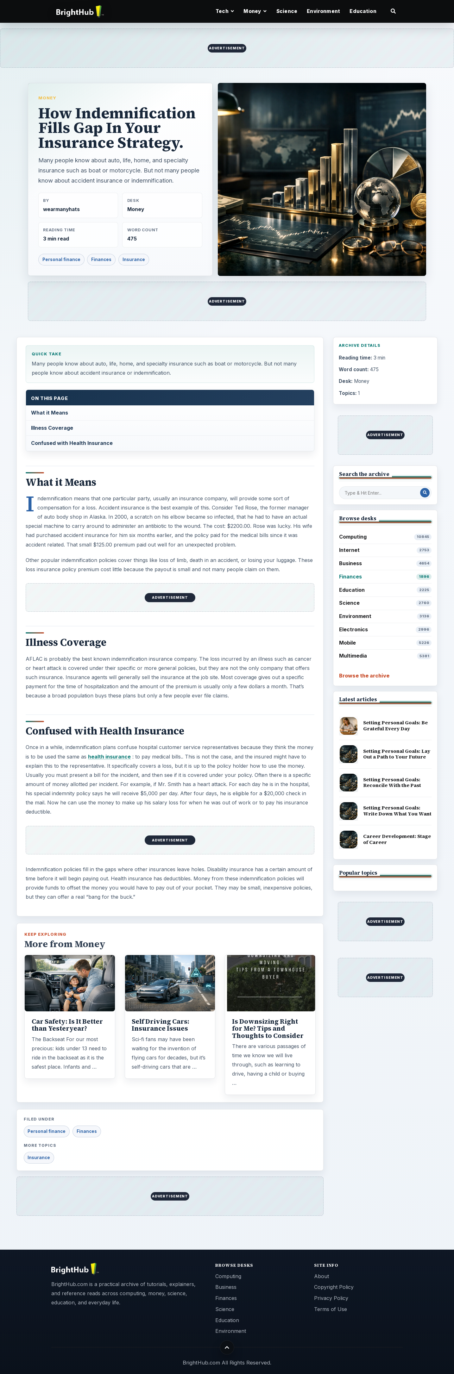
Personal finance (61, 259)
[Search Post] (425, 492)
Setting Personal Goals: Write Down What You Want (397, 810)
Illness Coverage (52, 428)
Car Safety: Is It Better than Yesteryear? (67, 1025)
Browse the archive (364, 675)
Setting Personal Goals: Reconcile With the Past (392, 782)
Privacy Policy (331, 1298)
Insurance (134, 259)
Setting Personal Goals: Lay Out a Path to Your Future (396, 754)
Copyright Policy (334, 1287)
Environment (323, 11)
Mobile (385, 643)
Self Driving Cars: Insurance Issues (160, 1025)
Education (363, 11)
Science (286, 11)
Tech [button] (225, 11)
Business (385, 563)
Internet (385, 550)
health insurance (109, 756)
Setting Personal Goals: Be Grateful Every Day (395, 725)
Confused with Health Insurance (72, 443)
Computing (385, 537)
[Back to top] (227, 1347)
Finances (101, 259)
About (321, 1276)
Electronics (385, 629)
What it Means (49, 412)
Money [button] (255, 11)
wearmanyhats (61, 209)
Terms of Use (330, 1309)
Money (47, 97)
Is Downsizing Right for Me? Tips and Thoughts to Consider (268, 1028)
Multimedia (385, 656)
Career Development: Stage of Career (397, 839)
